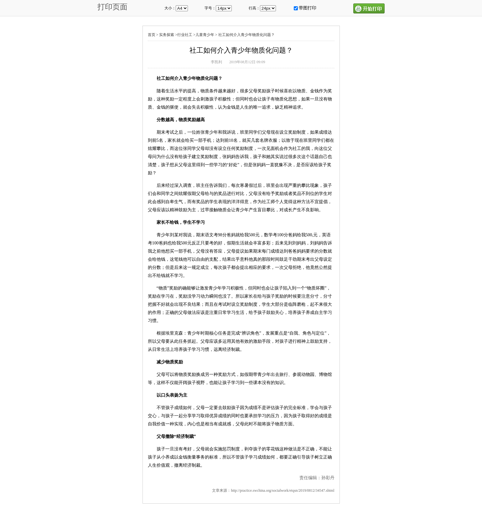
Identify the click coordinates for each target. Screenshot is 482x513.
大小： (170, 8)
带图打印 (307, 8)
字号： (210, 8)
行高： (254, 8)
